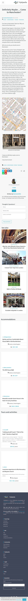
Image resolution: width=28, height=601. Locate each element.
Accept (24, 599)
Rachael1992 (17, 194)
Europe (4, 19)
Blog (4, 555)
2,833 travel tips (6, 501)
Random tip (5, 526)
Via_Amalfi (6, 429)
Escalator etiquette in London (14, 310)
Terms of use (5, 565)
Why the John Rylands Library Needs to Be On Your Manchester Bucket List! (14, 247)
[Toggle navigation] (3, 2)
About (4, 554)
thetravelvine (14, 244)
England (16, 19)
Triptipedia (20, 2)
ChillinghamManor (7, 337)
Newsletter (5, 547)
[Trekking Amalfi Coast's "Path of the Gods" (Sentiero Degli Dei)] (14, 421)
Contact (4, 557)
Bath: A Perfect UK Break (14, 289)
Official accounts (6, 546)
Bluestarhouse (6, 396)
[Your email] (14, 585)
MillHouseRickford (7, 367)
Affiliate (4, 534)
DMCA (4, 567)
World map (5, 524)
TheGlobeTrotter (14, 308)
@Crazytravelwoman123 (14, 184)
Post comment (6, 221)
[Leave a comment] (14, 216)
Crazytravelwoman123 (7, 17)
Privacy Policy (18, 599)
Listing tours (5, 536)
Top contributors (6, 544)
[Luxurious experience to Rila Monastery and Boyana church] (14, 458)
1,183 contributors (18, 501)
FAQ (4, 532)
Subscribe (14, 588)
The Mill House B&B (8, 370)
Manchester (21, 19)
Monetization (5, 522)
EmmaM (14, 287)
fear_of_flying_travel (15, 265)
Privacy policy (5, 563)
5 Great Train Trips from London (14, 268)
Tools (4, 573)
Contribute (5, 521)
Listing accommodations (7, 537)
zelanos (5, 467)
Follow (14, 190)
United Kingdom (10, 19)
